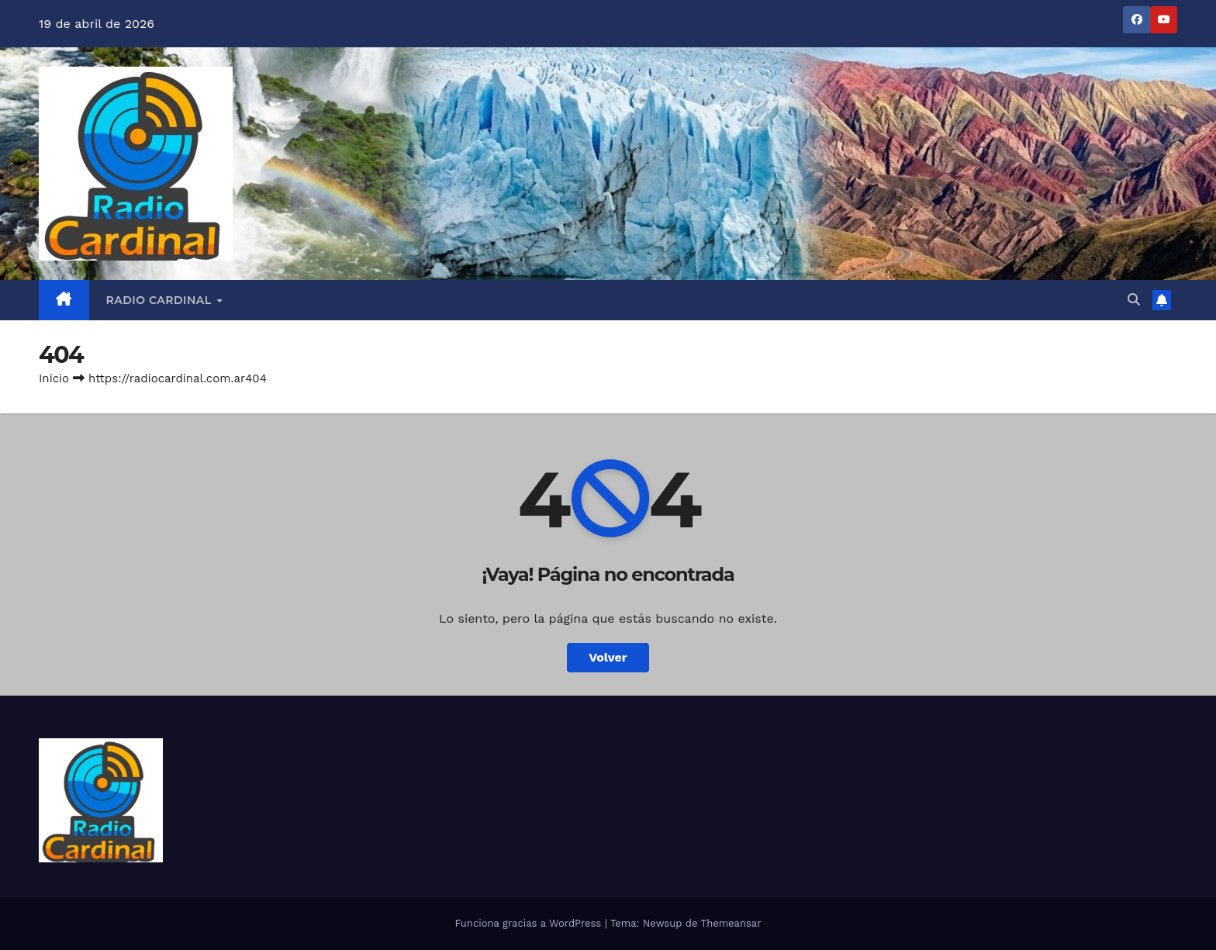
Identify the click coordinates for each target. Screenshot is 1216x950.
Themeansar (731, 923)
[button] (1134, 299)
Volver (608, 657)
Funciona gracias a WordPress (529, 923)
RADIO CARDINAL (161, 300)
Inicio (54, 378)
